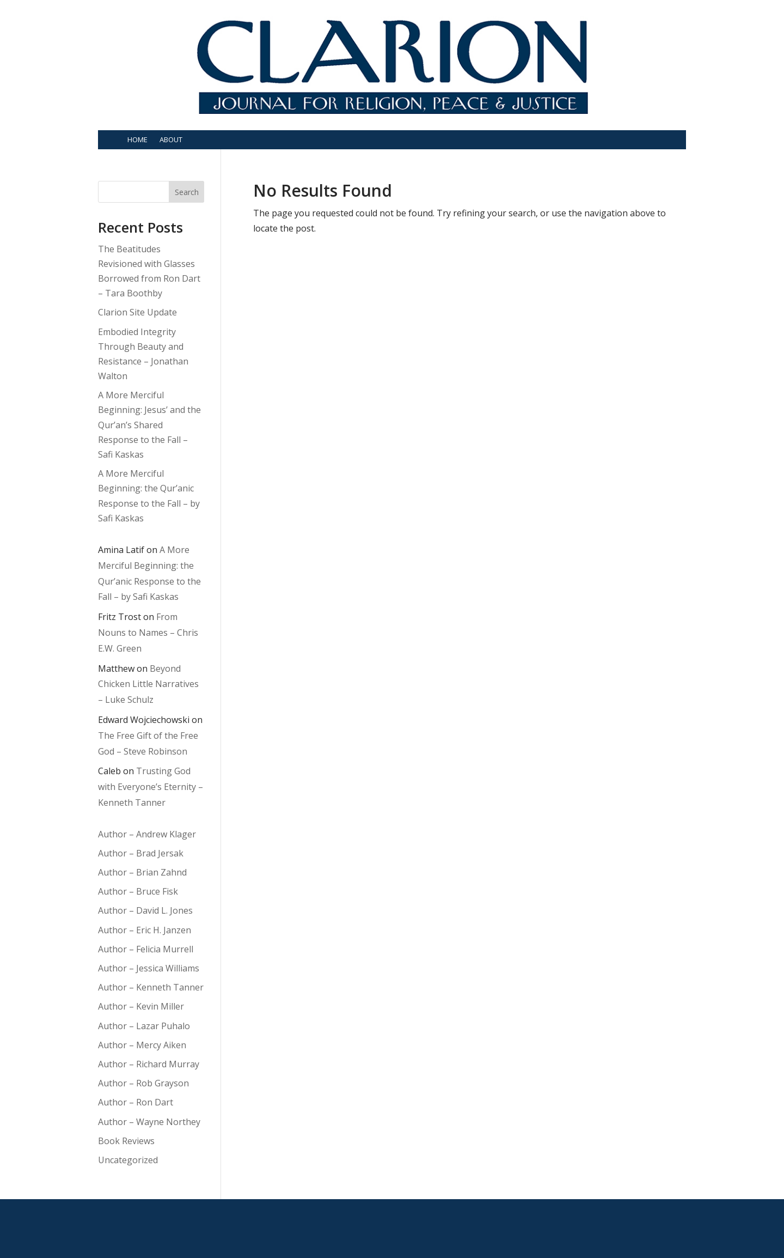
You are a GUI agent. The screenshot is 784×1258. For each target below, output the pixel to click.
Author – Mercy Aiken (142, 1045)
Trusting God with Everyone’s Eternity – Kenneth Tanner (150, 787)
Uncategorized (128, 1160)
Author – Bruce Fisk (138, 891)
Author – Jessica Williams (148, 968)
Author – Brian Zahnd (142, 872)
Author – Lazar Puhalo (144, 1026)
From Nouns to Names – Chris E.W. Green (148, 632)
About (171, 139)
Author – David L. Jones (145, 910)
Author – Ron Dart (135, 1102)
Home (137, 139)
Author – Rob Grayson (143, 1083)
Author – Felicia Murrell (145, 949)
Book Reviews (126, 1141)
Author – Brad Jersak (140, 853)
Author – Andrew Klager (147, 834)
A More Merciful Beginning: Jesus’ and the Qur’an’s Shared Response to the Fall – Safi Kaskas (149, 424)
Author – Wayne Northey (149, 1122)
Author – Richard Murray (148, 1064)
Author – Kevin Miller (141, 1006)
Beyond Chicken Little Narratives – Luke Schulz (148, 684)
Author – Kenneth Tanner (151, 987)
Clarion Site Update (137, 312)
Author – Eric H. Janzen (144, 930)
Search (187, 192)
